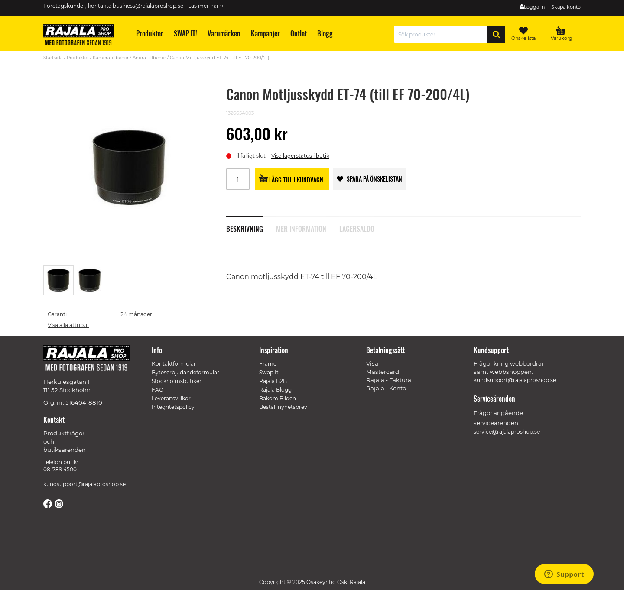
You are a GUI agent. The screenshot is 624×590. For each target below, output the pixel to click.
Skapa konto (566, 7)
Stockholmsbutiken (177, 381)
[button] (90, 280)
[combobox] (443, 34)
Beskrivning (244, 228)
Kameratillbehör (111, 58)
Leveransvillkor (171, 398)
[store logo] (82, 36)
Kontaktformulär (174, 363)
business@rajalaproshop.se (148, 6)
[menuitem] (149, 33)
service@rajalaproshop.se (507, 431)
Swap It (269, 372)
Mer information (301, 228)
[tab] (251, 224)
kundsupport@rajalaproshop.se (84, 484)
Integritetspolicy (173, 407)
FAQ (157, 389)
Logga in (534, 7)
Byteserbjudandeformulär (185, 372)
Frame (267, 363)
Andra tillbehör (149, 58)
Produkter (78, 58)
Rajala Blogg (275, 389)
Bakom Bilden (277, 398)
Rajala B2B (273, 381)
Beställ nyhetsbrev (283, 407)
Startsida (53, 58)
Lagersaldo (356, 228)
